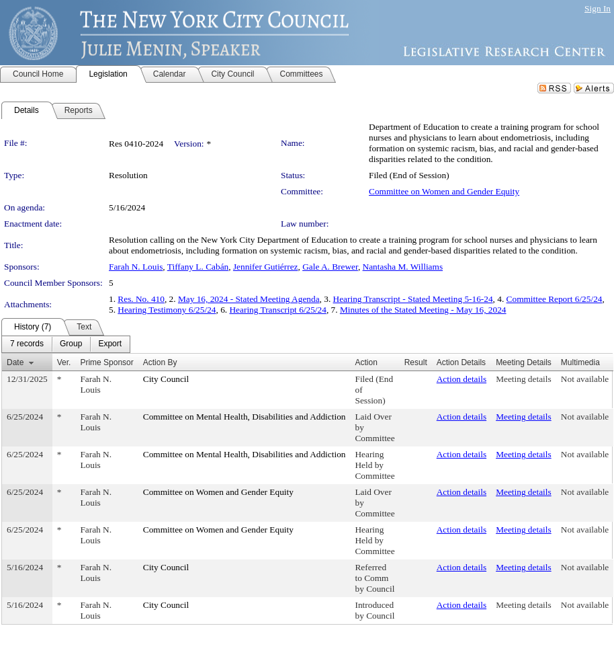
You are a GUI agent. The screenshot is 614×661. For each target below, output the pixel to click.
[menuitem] (27, 344)
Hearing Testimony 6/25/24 (167, 310)
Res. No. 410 (141, 299)
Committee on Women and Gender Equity (444, 191)
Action (366, 362)
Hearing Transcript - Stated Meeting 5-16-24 (413, 299)
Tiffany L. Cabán (197, 267)
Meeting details (524, 379)
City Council (166, 379)
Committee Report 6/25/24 (555, 299)
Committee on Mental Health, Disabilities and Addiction (244, 417)
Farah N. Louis (136, 267)
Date (15, 362)
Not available (585, 379)
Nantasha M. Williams (403, 267)
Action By (160, 362)
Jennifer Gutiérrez (265, 267)
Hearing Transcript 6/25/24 (277, 310)
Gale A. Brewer (330, 267)
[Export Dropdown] (110, 344)
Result (415, 362)
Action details (461, 379)
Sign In (597, 8)
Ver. (64, 362)
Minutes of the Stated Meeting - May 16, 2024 (423, 310)
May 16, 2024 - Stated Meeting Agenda (249, 299)
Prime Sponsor (106, 362)
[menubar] (65, 344)
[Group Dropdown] (71, 344)
